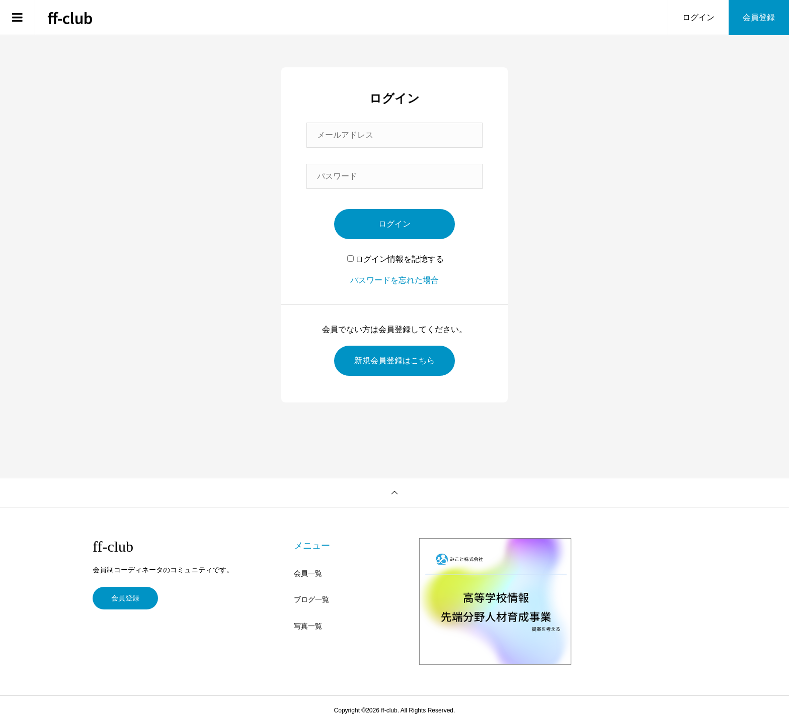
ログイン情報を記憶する (395, 259)
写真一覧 (308, 626)
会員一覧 (308, 573)
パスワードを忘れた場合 (394, 280)
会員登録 (759, 17)
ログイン (698, 17)
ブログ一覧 (311, 599)
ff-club (70, 18)
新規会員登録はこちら (394, 360)
